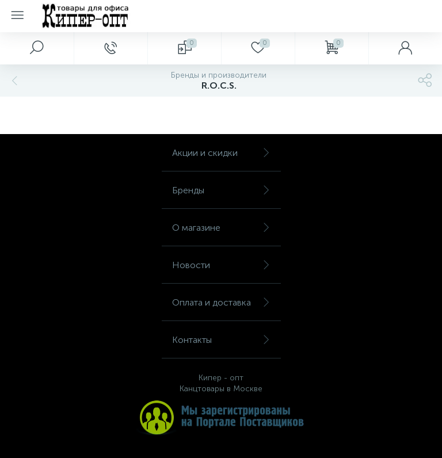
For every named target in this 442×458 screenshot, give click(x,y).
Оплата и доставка (221, 302)
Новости (221, 264)
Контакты (221, 339)
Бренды (221, 190)
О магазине (221, 227)
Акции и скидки (221, 152)
